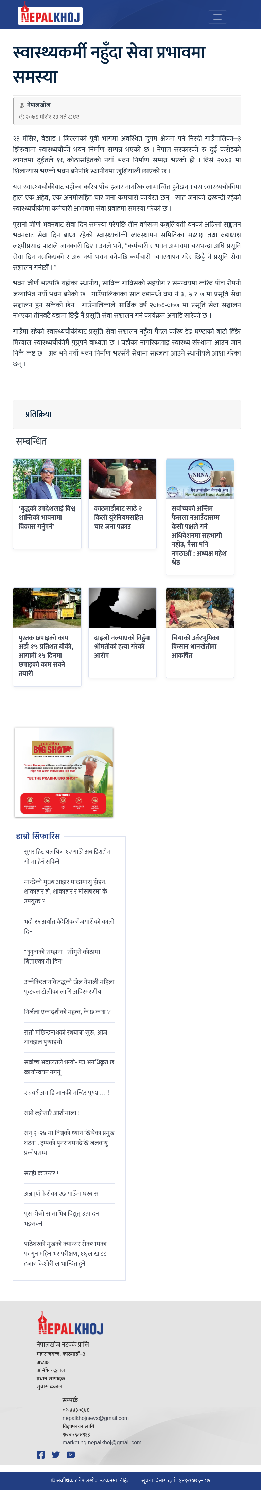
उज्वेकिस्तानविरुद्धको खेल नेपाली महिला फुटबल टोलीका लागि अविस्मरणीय (69, 986)
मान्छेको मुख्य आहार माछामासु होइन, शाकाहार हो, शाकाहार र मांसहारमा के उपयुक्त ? (65, 892)
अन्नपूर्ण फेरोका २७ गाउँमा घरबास (61, 1193)
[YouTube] (72, 1455)
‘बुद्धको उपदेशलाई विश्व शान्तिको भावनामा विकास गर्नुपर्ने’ (47, 518)
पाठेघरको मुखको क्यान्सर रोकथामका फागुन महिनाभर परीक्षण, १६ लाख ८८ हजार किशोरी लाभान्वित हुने (65, 1253)
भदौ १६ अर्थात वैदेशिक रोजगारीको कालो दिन (69, 926)
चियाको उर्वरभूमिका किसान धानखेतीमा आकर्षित (195, 647)
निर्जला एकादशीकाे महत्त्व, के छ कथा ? (67, 1012)
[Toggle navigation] (217, 17)
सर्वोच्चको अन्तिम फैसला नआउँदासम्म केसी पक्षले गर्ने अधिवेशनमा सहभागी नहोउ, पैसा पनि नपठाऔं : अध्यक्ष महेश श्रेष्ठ (199, 535)
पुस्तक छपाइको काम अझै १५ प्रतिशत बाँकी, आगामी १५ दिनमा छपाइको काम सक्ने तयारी (46, 655)
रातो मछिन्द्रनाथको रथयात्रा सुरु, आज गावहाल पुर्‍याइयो (65, 1037)
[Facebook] (42, 1455)
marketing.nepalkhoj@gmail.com (102, 1443)
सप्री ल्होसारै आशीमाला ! (52, 1113)
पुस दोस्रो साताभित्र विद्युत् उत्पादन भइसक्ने (61, 1218)
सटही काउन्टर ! (41, 1173)
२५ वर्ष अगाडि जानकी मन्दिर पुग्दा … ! (66, 1092)
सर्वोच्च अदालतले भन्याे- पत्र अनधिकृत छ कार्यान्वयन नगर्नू (69, 1067)
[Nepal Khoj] (50, 16)
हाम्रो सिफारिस (38, 837)
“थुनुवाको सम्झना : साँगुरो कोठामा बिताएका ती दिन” (62, 957)
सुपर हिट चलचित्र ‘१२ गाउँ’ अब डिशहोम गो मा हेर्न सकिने (67, 856)
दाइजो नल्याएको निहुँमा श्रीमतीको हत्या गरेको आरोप (122, 647)
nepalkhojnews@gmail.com (96, 1418)
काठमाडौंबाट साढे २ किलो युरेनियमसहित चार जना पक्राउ (118, 518)
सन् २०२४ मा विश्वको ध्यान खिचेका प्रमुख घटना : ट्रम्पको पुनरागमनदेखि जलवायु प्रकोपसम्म (69, 1143)
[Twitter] (57, 1455)
